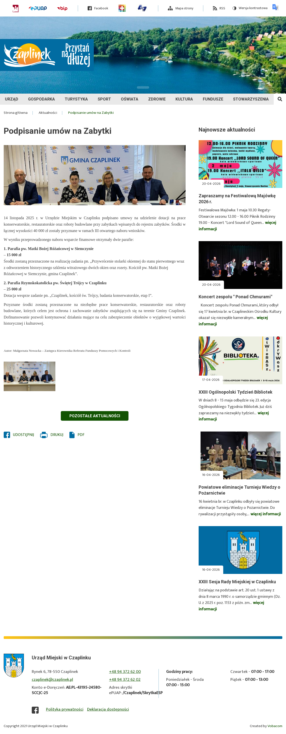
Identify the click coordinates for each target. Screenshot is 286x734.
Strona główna (16, 113)
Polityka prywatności (64, 709)
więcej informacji (266, 514)
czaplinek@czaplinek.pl (52, 679)
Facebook (101, 8)
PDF (81, 435)
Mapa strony (184, 8)
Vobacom (275, 726)
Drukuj (56, 435)
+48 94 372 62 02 (125, 679)
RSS (222, 8)
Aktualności (48, 113)
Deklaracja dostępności (108, 709)
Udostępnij (23, 435)
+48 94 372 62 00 (125, 671)
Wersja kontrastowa (250, 8)
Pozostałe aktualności (95, 416)
